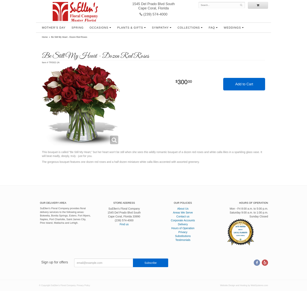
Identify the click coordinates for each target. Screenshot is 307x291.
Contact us (183, 216)
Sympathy (160, 27)
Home (45, 37)
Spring (77, 27)
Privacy (182, 232)
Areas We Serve (183, 212)
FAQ (212, 27)
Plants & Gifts (130, 27)
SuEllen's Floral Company (75, 12)
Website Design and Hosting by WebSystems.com (244, 285)
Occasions (98, 27)
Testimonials (182, 239)
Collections (189, 27)
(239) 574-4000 (153, 14)
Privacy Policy (83, 285)
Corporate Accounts (183, 220)
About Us (183, 208)
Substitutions (183, 236)
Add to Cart (244, 84)
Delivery (183, 224)
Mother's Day (54, 27)
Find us (124, 224)
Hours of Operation (182, 228)
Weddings (232, 27)
